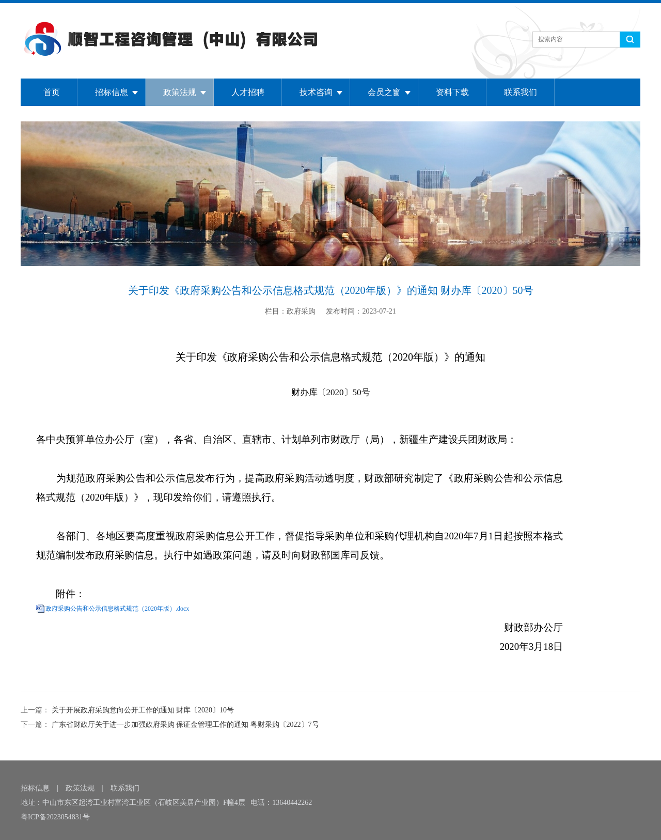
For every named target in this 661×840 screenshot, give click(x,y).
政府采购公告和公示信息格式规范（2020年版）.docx (117, 608)
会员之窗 (384, 92)
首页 (51, 92)
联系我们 (520, 92)
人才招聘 (247, 92)
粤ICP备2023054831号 (55, 817)
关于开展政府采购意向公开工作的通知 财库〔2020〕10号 (142, 710)
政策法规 (179, 92)
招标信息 (111, 92)
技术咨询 (316, 92)
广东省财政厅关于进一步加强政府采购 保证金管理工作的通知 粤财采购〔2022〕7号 (184, 724)
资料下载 (452, 92)
